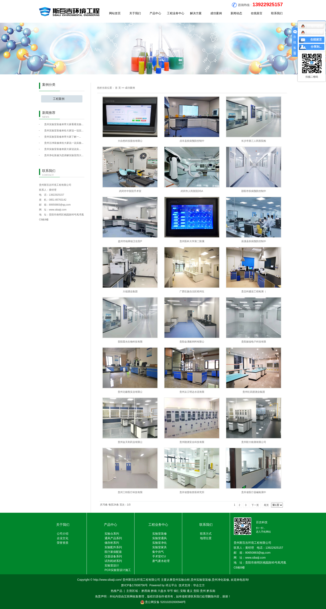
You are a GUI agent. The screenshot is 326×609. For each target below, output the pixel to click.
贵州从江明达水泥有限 (192, 391)
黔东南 (211, 590)
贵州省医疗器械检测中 (253, 492)
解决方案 (196, 13)
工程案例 (58, 98)
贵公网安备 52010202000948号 (163, 602)
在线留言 (256, 13)
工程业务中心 (175, 13)
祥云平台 (171, 585)
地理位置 (206, 538)
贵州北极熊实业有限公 (130, 391)
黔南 (154, 590)
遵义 (190, 590)
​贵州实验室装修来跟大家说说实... (62, 149)
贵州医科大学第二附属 (192, 241)
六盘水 (162, 590)
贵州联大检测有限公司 (253, 442)
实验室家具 (159, 547)
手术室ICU (159, 556)
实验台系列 (112, 533)
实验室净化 (159, 542)
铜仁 (177, 590)
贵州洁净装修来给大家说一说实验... (63, 143)
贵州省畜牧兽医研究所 (192, 492)
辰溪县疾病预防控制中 (253, 241)
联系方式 (206, 533)
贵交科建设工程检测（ (253, 291)
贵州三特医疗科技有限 (130, 492)
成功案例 (216, 13)
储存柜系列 (112, 542)
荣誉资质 (62, 542)
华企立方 (199, 585)
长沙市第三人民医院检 (253, 140)
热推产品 (116, 590)
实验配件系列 (113, 547)
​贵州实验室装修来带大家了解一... (62, 136)
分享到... (316, 46)
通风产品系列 (113, 538)
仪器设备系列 (113, 556)
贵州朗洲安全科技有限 (192, 442)
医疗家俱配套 (113, 551)
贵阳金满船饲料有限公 (192, 341)
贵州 (203, 590)
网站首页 (115, 13)
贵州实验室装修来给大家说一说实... (63, 130)
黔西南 (146, 590)
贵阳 (196, 590)
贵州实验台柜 (181, 579)
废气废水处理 (161, 561)
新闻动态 (236, 13)
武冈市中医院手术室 (130, 191)
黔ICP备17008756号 (134, 585)
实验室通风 (159, 538)
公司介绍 (62, 533)
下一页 (255, 505)
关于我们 (135, 13)
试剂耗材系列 (113, 561)
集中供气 (158, 551)
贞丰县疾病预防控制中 (192, 140)
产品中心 (155, 13)
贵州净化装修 (220, 579)
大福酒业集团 (130, 291)
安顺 (183, 590)
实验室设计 (112, 565)
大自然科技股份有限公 (130, 140)
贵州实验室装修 (201, 579)
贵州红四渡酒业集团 (254, 391)
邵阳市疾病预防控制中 (253, 191)
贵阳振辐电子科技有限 (253, 341)
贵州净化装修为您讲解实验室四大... (63, 155)
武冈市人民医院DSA (192, 191)
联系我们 (277, 13)
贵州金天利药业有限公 (130, 442)
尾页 (266, 505)
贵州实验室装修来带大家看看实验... (63, 124)
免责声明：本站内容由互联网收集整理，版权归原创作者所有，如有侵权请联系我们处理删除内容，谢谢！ (163, 596)
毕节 (170, 590)
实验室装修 (159, 533)
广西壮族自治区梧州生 (192, 291)
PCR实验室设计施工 (118, 570)
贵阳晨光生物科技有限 (130, 341)
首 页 (118, 87)
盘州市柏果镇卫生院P (130, 241)
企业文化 (62, 538)
